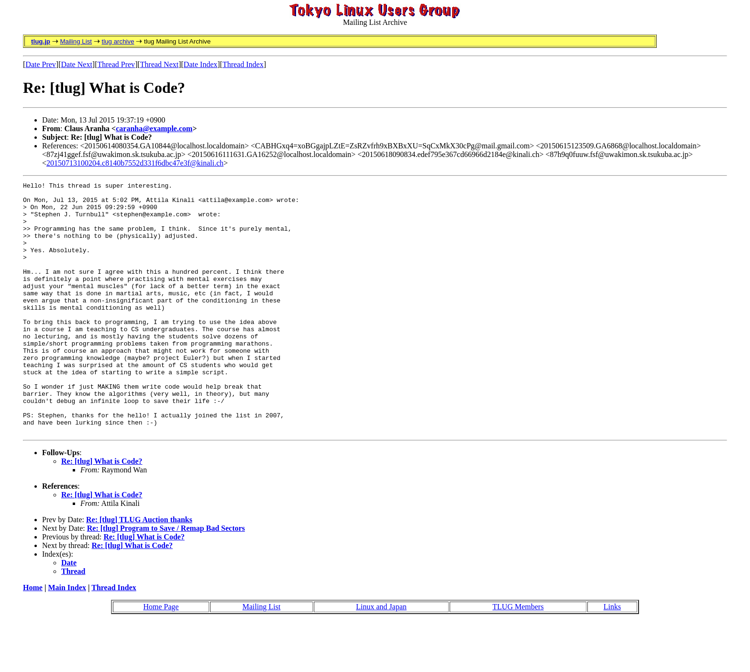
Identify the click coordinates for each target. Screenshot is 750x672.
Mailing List (76, 41)
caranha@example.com (154, 128)
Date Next (76, 64)
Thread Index (243, 64)
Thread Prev (116, 64)
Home (33, 638)
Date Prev (40, 64)
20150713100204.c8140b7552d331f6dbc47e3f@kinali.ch (134, 163)
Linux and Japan (381, 657)
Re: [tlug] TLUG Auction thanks (139, 570)
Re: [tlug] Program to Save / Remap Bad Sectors (166, 578)
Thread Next (159, 64)
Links (612, 657)
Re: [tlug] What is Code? (101, 511)
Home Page (160, 657)
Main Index (67, 638)
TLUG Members (518, 657)
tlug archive (117, 41)
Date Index (201, 64)
